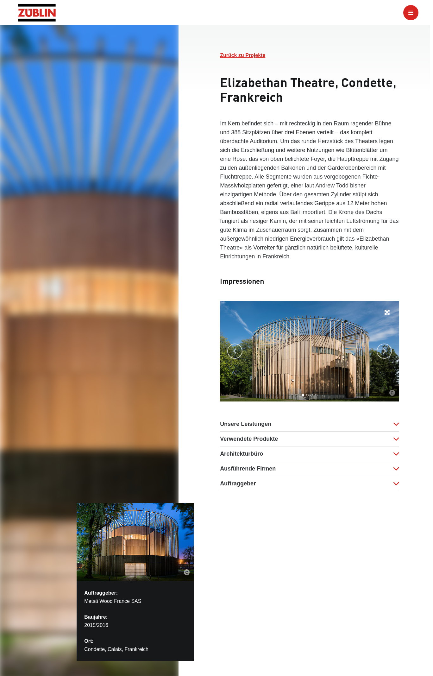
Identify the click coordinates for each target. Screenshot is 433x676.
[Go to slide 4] (316, 395)
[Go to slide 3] (312, 395)
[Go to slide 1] (303, 395)
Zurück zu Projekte (242, 55)
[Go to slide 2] (307, 395)
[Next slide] (384, 351)
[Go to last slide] (234, 351)
